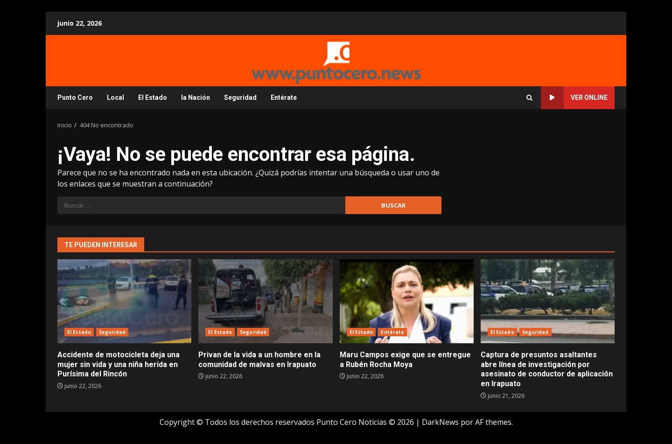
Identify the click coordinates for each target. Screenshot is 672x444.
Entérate (284, 97)
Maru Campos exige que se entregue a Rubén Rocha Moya (407, 301)
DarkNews (440, 422)
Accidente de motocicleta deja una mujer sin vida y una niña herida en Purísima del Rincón (124, 301)
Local (115, 97)
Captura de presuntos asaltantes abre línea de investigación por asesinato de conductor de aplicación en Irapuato (548, 301)
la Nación (195, 97)
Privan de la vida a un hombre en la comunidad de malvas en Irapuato (265, 301)
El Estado (152, 97)
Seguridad (240, 97)
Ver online (574, 97)
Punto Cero (75, 97)
